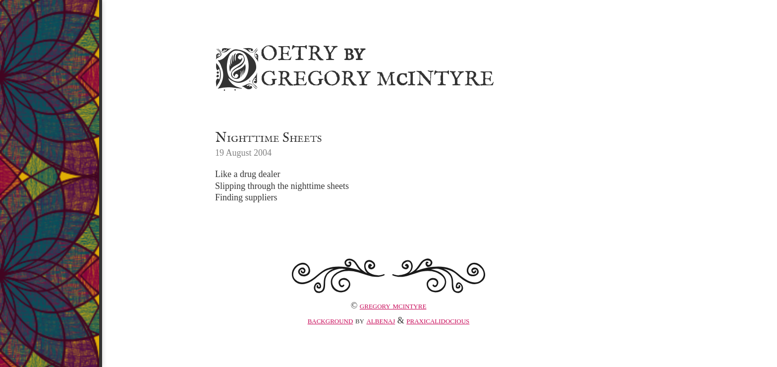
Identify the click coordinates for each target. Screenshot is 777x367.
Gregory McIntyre (393, 305)
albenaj (380, 320)
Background (330, 320)
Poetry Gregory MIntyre (353, 65)
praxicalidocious (437, 320)
